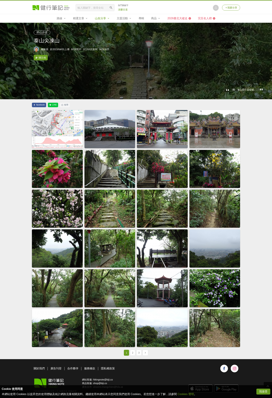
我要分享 (231, 7)
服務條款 (89, 368)
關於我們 (39, 368)
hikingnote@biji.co (103, 379)
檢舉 (64, 105)
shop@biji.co (100, 383)
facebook (39, 105)
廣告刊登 (56, 368)
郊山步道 (42, 32)
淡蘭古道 (123, 9)
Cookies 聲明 (185, 394)
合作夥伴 (72, 368)
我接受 (263, 391)
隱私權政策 (108, 368)
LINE (53, 105)
